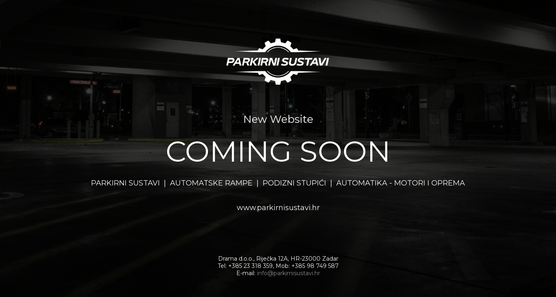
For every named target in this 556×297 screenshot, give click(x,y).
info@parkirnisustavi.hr (288, 273)
